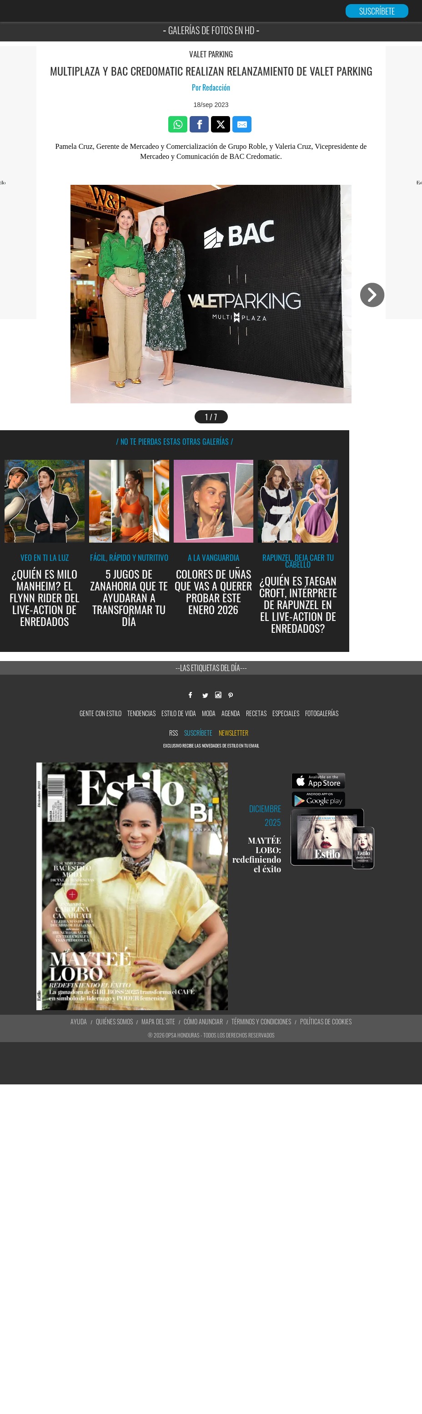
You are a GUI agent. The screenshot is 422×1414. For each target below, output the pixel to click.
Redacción (216, 87)
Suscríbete (198, 733)
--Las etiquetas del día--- (211, 667)
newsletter (233, 733)
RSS (173, 733)
